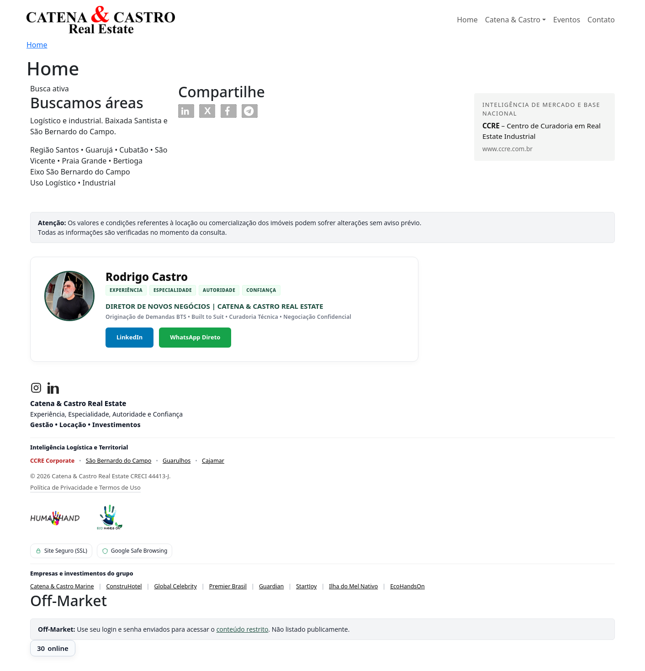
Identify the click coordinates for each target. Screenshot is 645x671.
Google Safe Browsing (135, 551)
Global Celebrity (175, 586)
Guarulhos (176, 461)
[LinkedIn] (53, 388)
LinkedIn (129, 337)
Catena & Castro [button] (512, 20)
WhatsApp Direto (195, 337)
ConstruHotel (124, 586)
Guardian (271, 586)
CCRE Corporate (52, 461)
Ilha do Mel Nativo (353, 586)
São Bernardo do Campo (119, 461)
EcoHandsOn (407, 586)
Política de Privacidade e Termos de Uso (85, 487)
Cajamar (213, 461)
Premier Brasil (228, 586)
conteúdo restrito (243, 629)
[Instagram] (36, 388)
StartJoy (306, 586)
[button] (186, 111)
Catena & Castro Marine (62, 586)
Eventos (566, 20)
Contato (601, 20)
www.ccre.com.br (507, 148)
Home (467, 20)
